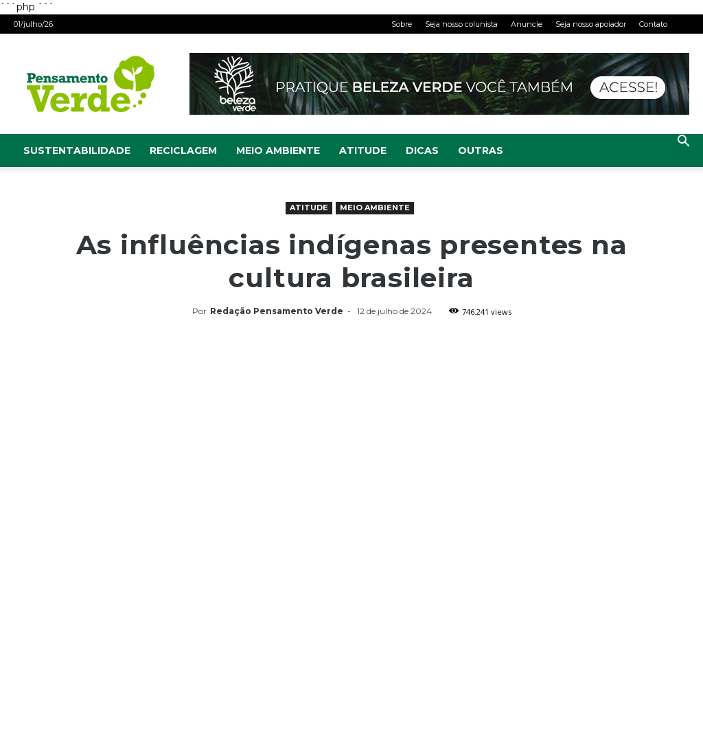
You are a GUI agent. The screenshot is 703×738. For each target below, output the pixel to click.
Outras (480, 150)
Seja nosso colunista (461, 24)
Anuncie (526, 24)
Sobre (401, 24)
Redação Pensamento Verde (276, 311)
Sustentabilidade (76, 150)
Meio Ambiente (278, 150)
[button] (683, 142)
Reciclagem (183, 150)
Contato (653, 24)
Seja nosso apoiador (590, 24)
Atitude (363, 150)
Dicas (422, 150)
